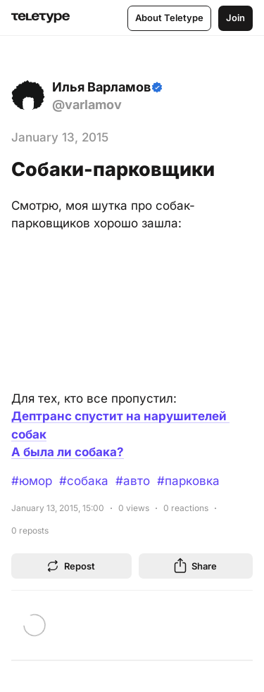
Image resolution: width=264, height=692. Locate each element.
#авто (132, 481)
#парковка (188, 481)
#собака (83, 481)
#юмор (31, 481)
